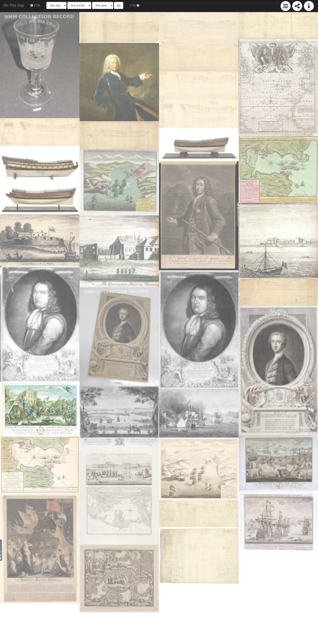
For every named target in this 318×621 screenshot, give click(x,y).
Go (119, 5)
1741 (134, 5)
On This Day (13, 5)
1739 (35, 5)
